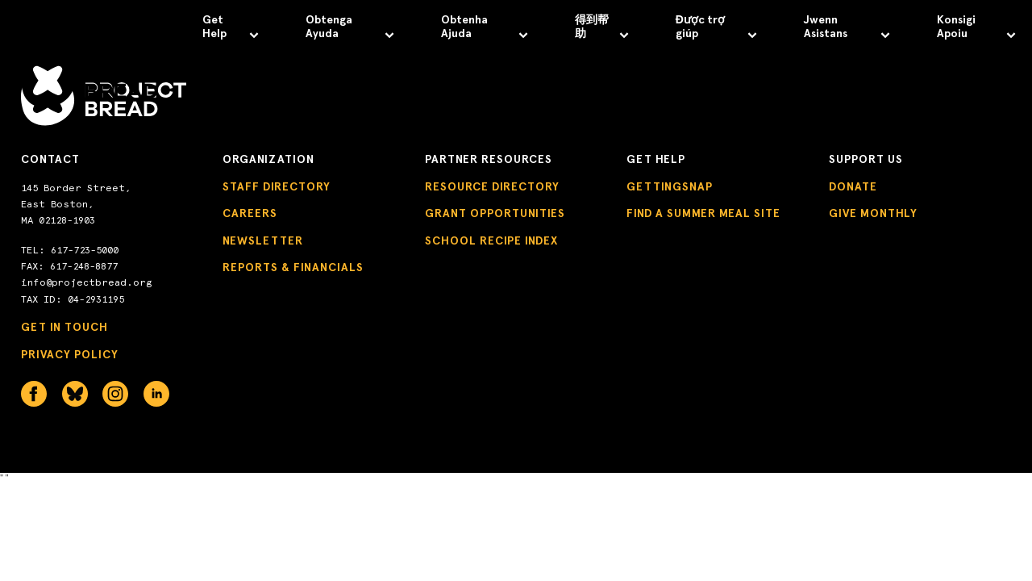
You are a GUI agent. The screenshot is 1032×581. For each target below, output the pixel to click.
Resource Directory (492, 187)
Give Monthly (873, 213)
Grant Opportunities (495, 213)
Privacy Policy (70, 355)
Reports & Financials (293, 267)
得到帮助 (602, 26)
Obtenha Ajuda (484, 26)
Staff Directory (277, 187)
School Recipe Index (491, 241)
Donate (853, 187)
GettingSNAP (669, 187)
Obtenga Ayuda (350, 26)
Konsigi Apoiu (976, 26)
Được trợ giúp (716, 26)
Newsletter (263, 241)
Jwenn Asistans (847, 26)
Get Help (230, 26)
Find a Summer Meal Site (703, 213)
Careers (250, 213)
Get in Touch (64, 327)
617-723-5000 (85, 250)
